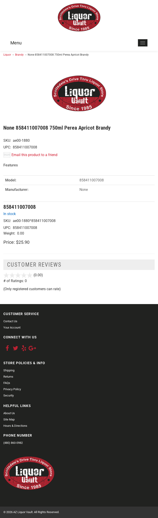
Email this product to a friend (34, 155)
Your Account (11, 327)
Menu (16, 43)
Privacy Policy (12, 389)
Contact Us (10, 321)
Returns (8, 376)
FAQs (6, 383)
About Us (9, 413)
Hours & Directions (15, 425)
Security (8, 395)
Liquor (7, 54)
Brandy (19, 54)
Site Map (9, 419)
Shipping (8, 370)
